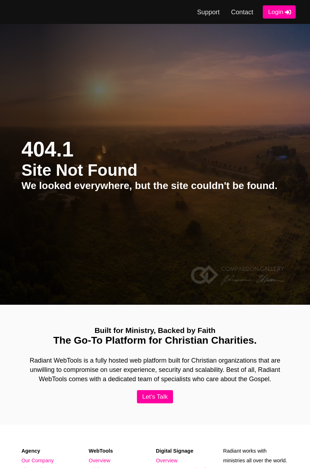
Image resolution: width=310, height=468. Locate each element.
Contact (242, 12)
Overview (99, 460)
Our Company (37, 460)
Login (275, 11)
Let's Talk (155, 396)
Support (208, 12)
